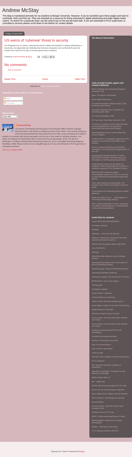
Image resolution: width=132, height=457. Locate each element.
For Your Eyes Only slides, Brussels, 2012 (108, 120)
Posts (7, 99)
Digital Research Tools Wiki (102, 310)
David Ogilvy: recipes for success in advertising (110, 305)
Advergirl (95, 252)
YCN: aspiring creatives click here (105, 431)
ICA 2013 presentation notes (103, 116)
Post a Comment (14, 70)
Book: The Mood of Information (104, 95)
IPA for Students (98, 361)
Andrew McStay (20, 10)
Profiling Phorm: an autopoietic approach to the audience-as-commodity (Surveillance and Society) (110, 141)
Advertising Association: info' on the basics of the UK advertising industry (109, 263)
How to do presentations (101, 345)
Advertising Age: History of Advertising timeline (110, 269)
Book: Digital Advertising (101, 99)
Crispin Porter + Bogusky (102, 293)
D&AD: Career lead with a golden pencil (107, 301)
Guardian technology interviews (104, 336)
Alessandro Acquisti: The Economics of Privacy (110, 277)
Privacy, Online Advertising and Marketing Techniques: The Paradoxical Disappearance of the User (110, 149)
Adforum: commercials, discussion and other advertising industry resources (109, 239)
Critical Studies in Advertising (103, 297)
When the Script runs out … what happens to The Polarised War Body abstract (109, 198)
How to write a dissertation (102, 349)
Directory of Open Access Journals (105, 314)
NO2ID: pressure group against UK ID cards (109, 386)
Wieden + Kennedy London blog (104, 427)
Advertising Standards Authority (104, 273)
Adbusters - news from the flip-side (105, 234)
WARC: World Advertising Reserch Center (108, 416)
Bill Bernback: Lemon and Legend (105, 281)
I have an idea (97, 353)
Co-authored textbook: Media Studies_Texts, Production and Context (109, 105)
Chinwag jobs (97, 285)
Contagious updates (100, 289)
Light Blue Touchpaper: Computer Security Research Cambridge (108, 372)
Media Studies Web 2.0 (101, 377)
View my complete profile (12, 150)
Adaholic (95, 229)
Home (45, 79)
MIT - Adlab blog (98, 382)
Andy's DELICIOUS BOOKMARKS (105, 221)
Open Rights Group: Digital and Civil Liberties (110, 394)
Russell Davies (98, 402)
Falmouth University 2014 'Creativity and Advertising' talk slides (108, 111)
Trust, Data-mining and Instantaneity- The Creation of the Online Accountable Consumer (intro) (110, 185)
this (21, 45)
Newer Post (10, 79)
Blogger (82, 451)
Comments (9, 103)
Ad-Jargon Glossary (100, 225)
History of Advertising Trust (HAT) (105, 340)
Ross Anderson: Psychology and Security (108, 398)
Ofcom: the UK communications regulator (108, 390)
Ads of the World (98, 248)
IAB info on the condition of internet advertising (110, 357)
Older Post (80, 79)
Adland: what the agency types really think (108, 244)
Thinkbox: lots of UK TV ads (103, 412)
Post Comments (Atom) (50, 86)
